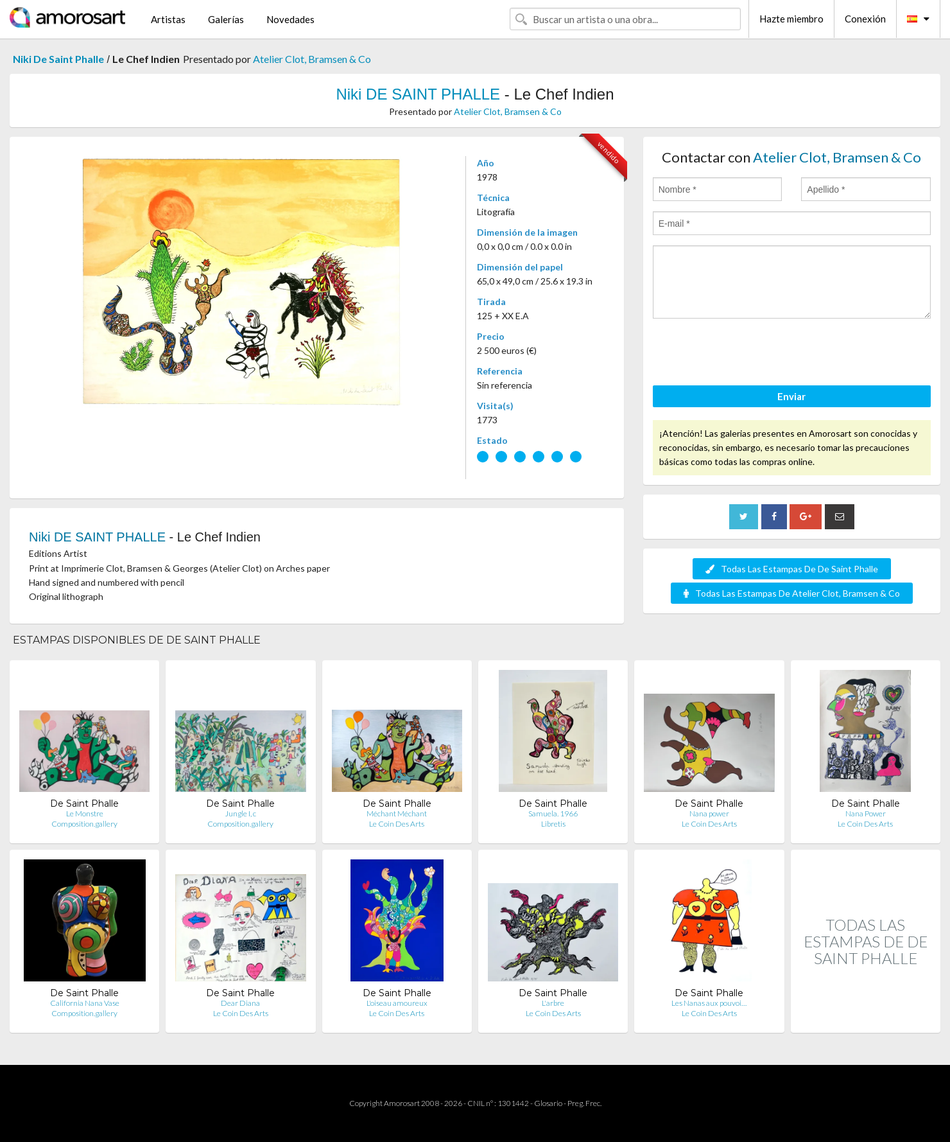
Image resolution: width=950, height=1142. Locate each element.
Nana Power (865, 813)
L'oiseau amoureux (397, 1003)
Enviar (791, 396)
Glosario (548, 1103)
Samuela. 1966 (553, 813)
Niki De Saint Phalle (58, 59)
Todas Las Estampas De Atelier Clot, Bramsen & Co (792, 593)
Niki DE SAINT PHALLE (418, 94)
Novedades (290, 19)
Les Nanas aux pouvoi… (709, 1003)
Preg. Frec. (584, 1103)
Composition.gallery (84, 824)
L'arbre (553, 1003)
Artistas (168, 19)
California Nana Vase (84, 1003)
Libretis (553, 824)
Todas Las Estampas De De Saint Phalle (791, 568)
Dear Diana (240, 1003)
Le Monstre (84, 813)
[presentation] (750, 354)
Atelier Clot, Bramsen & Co (312, 59)
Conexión (865, 18)
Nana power (709, 813)
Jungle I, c (240, 813)
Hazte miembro (791, 18)
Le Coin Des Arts (396, 824)
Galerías (226, 19)
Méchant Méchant (397, 813)
